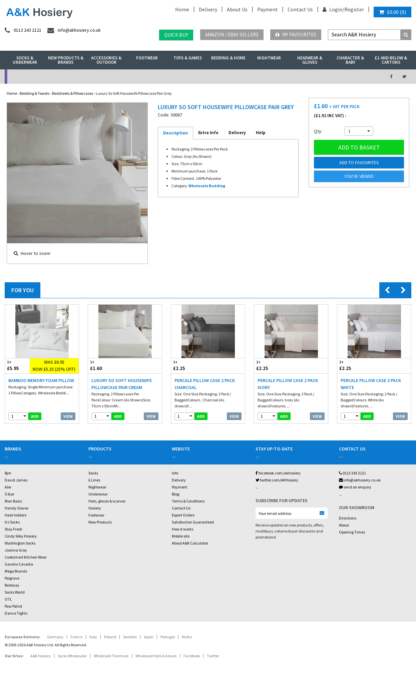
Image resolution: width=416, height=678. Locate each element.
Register (354, 9)
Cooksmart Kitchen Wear (26, 557)
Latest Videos (332, 76)
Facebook (191, 655)
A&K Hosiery (40, 655)
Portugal (167, 636)
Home (182, 9)
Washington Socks (20, 543)
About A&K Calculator (190, 543)
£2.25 (189, 365)
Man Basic (13, 500)
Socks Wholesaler (72, 655)
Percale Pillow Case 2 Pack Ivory (288, 383)
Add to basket (359, 147)
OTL (8, 599)
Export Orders (183, 515)
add (35, 416)
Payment (267, 9)
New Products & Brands (65, 60)
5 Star (9, 493)
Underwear (98, 493)
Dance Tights (16, 613)
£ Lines (94, 479)
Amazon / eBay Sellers (232, 34)
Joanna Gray (16, 550)
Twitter (213, 655)
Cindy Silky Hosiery (21, 536)
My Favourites (295, 34)
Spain (148, 636)
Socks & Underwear (25, 60)
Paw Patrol (13, 606)
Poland (110, 636)
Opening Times (352, 532)
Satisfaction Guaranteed (193, 522)
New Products (100, 522)
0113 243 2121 (352, 472)
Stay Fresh (13, 529)
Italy (93, 636)
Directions (347, 518)
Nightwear (269, 58)
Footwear (147, 58)
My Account (145, 76)
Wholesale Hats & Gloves (155, 655)
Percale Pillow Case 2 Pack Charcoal (204, 383)
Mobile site (180, 536)
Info (175, 472)
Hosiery (94, 508)
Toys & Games (187, 58)
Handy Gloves (16, 508)
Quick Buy (176, 35)
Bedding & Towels (34, 93)
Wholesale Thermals (111, 655)
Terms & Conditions (188, 500)
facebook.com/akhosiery (278, 472)
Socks (93, 472)
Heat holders (15, 515)
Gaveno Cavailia (19, 564)
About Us (237, 9)
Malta (187, 636)
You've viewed (359, 176)
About (344, 525)
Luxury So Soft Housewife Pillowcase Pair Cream (121, 383)
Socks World (15, 592)
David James (16, 479)
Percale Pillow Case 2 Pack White (371, 383)
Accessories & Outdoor (106, 60)
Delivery (208, 9)
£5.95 (17, 365)
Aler (8, 486)
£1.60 (106, 365)
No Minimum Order (51, 76)
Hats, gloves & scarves (106, 500)
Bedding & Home (228, 58)
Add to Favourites (359, 162)
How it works (182, 529)
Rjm (8, 472)
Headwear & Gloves (309, 60)
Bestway (12, 585)
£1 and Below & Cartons (391, 60)
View (68, 416)
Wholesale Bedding (206, 185)
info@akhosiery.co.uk (360, 479)
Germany (55, 636)
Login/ (333, 9)
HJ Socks (12, 522)
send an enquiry (355, 486)
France (76, 636)
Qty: (318, 131)
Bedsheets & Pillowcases (72, 93)
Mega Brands (16, 571)
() (392, 12)
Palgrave (12, 578)
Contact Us (300, 9)
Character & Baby (350, 60)
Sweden (130, 636)
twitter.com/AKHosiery (277, 479)
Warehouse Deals (238, 76)
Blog (175, 493)
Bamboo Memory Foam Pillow (41, 380)
